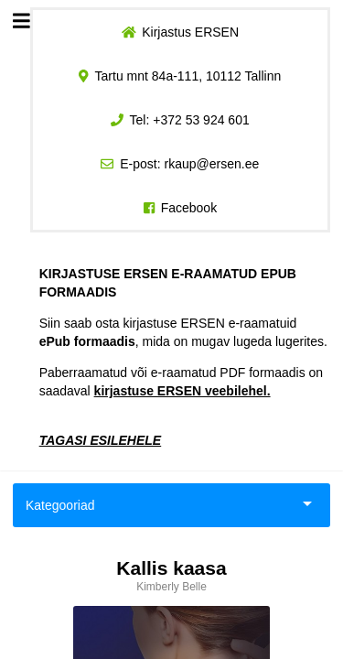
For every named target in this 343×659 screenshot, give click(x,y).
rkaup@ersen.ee (212, 164)
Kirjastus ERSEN (190, 32)
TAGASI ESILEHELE (100, 440)
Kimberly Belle (171, 586)
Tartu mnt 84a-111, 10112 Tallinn (188, 76)
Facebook (189, 207)
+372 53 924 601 (201, 120)
